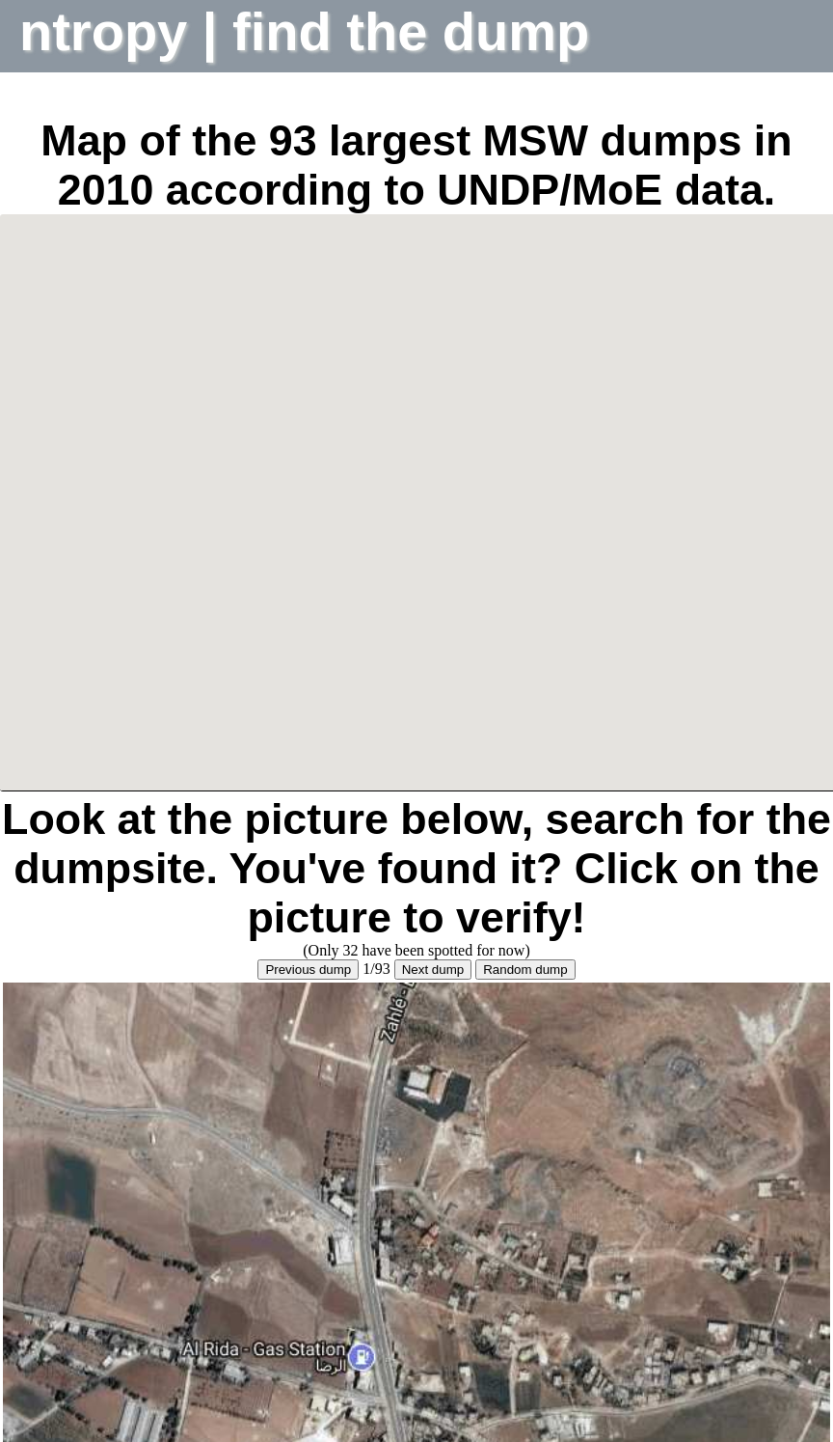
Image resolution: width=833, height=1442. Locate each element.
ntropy (110, 31)
